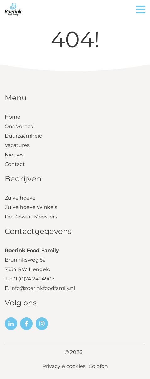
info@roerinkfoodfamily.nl (42, 288)
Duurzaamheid (23, 136)
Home (12, 117)
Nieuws (14, 155)
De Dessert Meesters (31, 217)
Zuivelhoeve (20, 198)
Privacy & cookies (64, 366)
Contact (15, 164)
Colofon (98, 366)
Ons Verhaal (20, 126)
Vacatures (17, 145)
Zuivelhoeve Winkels (31, 207)
